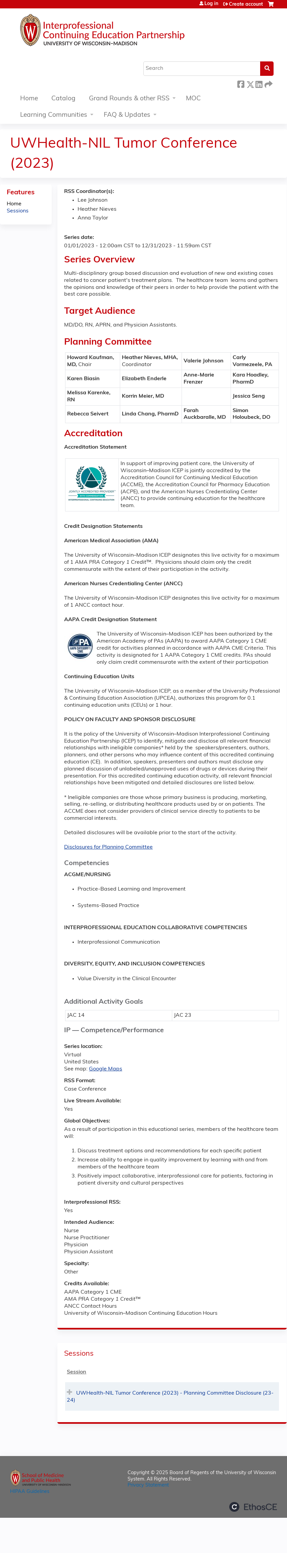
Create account (246, 4)
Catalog (63, 99)
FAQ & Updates (127, 115)
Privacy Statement (148, 1485)
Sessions (18, 211)
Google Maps (105, 1069)
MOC (193, 99)
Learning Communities (53, 115)
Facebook (240, 83)
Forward (268, 83)
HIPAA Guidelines (29, 1491)
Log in (211, 4)
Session (76, 1372)
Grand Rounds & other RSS (129, 99)
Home (29, 99)
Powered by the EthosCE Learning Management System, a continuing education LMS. (253, 1507)
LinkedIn (258, 83)
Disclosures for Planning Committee (108, 847)
